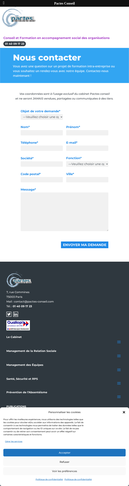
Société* (27, 158)
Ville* (70, 174)
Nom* (25, 127)
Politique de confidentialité (49, 479)
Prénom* (73, 127)
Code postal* (31, 174)
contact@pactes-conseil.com (34, 301)
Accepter (64, 452)
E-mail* (71, 143)
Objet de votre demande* (40, 111)
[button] (124, 412)
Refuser (64, 461)
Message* (28, 189)
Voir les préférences (64, 471)
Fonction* (74, 158)
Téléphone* (29, 143)
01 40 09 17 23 (14, 43)
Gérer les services (13, 441)
